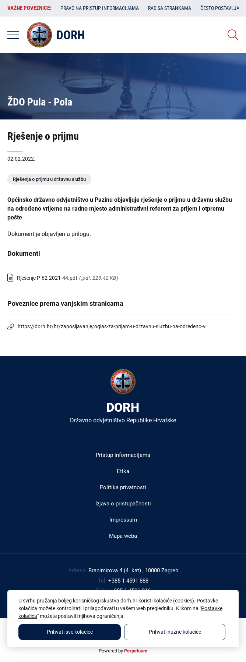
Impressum (123, 519)
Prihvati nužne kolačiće (175, 632)
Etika (123, 471)
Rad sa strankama (169, 8)
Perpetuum (135, 651)
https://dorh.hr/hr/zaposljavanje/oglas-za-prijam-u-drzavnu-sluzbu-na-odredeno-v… (113, 326)
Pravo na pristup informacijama (99, 8)
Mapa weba (123, 536)
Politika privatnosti (123, 487)
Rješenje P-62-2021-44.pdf (47, 278)
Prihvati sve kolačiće (70, 632)
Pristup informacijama (123, 455)
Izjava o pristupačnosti (123, 503)
